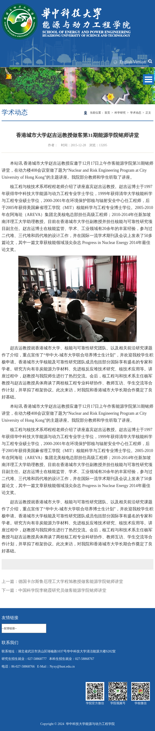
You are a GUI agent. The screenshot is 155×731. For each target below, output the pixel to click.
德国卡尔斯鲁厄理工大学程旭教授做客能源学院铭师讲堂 (70, 581)
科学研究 (120, 112)
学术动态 (135, 112)
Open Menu (148, 79)
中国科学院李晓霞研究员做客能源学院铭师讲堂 (62, 590)
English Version (132, 62)
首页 (107, 112)
